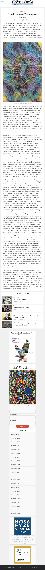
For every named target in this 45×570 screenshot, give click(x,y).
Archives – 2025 (15, 514)
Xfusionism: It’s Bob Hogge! (21, 307)
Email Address (13, 409)
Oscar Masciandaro (20, 319)
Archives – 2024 (15, 510)
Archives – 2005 (15, 449)
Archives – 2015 (15, 487)
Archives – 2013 (15, 480)
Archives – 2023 (15, 506)
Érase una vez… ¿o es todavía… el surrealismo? (26, 324)
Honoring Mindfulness (19, 299)
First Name (13, 414)
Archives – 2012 (15, 476)
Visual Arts (22, 11)
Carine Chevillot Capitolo (21, 325)
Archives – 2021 (15, 498)
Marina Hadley (18, 309)
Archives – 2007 (15, 457)
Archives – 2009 (15, 464)
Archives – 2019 (15, 491)
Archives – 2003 (15, 442)
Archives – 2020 (15, 495)
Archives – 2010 (15, 468)
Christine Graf (18, 301)
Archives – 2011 (15, 472)
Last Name (13, 420)
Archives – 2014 (15, 483)
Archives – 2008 (15, 461)
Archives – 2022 (15, 502)
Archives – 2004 (15, 446)
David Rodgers (27, 20)
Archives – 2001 (15, 434)
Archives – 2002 (15, 438)
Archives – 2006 (15, 453)
